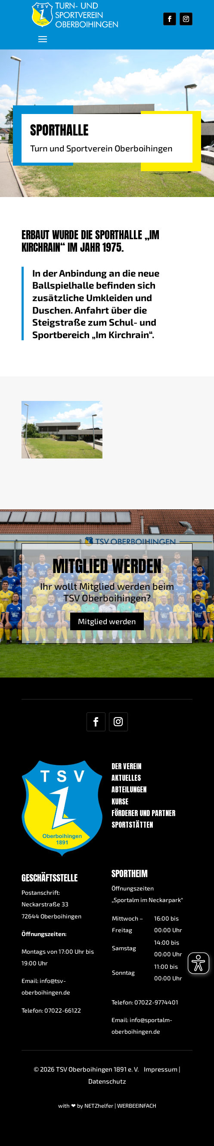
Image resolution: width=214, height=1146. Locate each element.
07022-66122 (62, 1010)
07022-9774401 (156, 1002)
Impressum (160, 1069)
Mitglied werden (107, 609)
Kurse (120, 801)
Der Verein (126, 766)
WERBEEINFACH (136, 1105)
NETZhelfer (98, 1105)
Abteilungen (129, 789)
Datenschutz (107, 1081)
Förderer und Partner (143, 813)
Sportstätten (132, 824)
